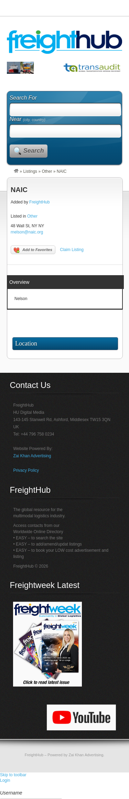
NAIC (19, 189)
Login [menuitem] (5, 780)
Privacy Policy (26, 470)
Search (33, 150)
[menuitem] (64, 786)
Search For (23, 98)
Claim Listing (72, 249)
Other (47, 171)
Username (11, 793)
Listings (30, 171)
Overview (19, 282)
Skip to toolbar (13, 774)
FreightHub (39, 202)
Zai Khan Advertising (32, 455)
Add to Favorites (33, 250)
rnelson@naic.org (27, 232)
